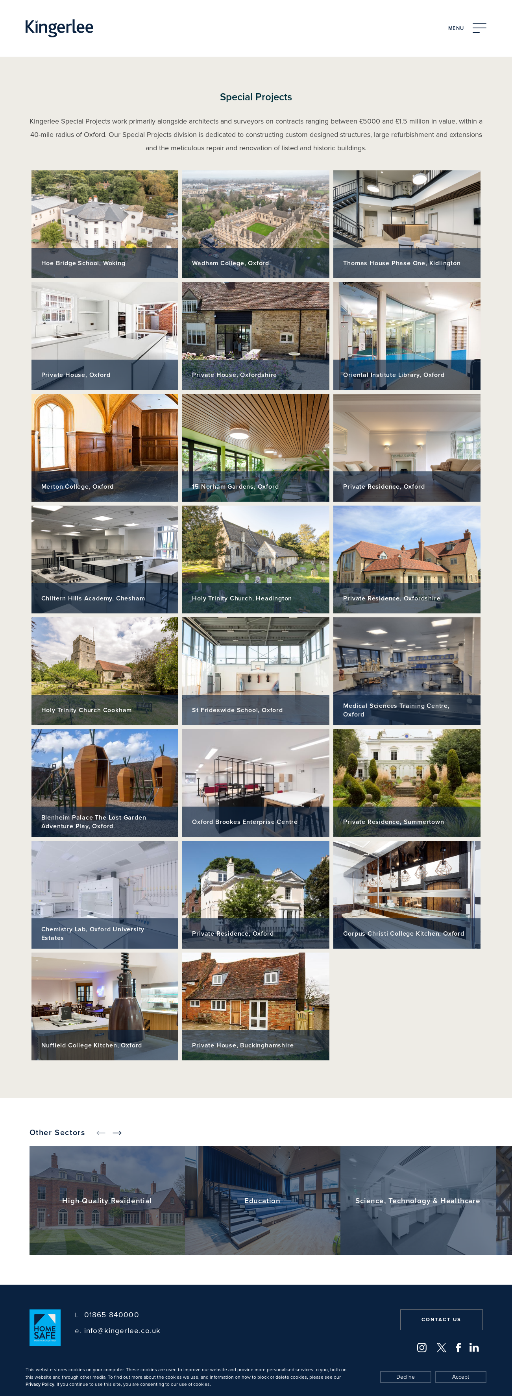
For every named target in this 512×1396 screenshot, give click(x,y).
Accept (460, 1377)
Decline (405, 1377)
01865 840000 (107, 1315)
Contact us (441, 1320)
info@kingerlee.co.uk (118, 1331)
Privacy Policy (40, 1384)
